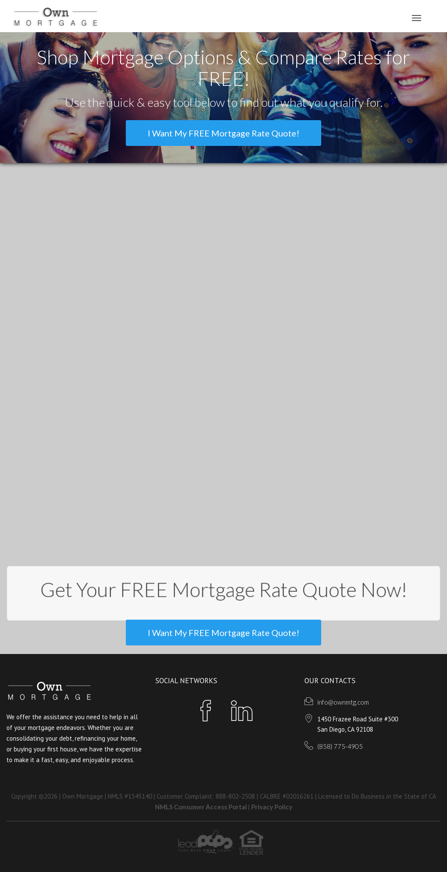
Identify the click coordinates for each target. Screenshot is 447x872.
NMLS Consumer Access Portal (201, 807)
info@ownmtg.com (343, 702)
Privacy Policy (271, 807)
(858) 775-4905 (340, 746)
